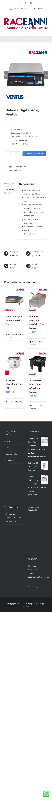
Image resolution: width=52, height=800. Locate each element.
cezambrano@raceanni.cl (39, 544)
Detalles (20, 334)
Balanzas (18, 170)
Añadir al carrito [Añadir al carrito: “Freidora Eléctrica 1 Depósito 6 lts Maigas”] (34, 343)
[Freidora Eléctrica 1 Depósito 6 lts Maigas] (37, 299)
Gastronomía (20, 166)
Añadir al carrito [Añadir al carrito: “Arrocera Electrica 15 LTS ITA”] (11, 403)
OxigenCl (31, 571)
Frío (7, 447)
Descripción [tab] (9, 183)
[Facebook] (29, 554)
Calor (7, 441)
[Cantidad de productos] (12, 153)
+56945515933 (34, 537)
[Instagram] (33, 554)
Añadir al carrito (34, 154)
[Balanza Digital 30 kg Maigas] (14, 299)
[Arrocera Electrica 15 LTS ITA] (14, 363)
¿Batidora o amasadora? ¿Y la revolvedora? (13, 517)
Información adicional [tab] (9, 191)
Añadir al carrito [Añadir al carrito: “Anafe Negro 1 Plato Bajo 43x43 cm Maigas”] (34, 407)
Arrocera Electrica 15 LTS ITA (14, 384)
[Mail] (37, 554)
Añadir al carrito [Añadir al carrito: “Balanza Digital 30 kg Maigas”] (11, 335)
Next (46, 75)
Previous (6, 75)
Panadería (9, 460)
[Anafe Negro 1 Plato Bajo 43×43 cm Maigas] (37, 363)
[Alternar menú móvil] (46, 32)
